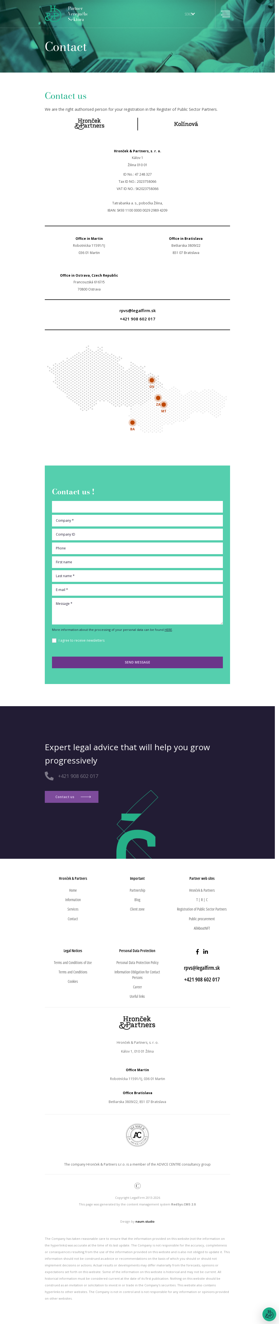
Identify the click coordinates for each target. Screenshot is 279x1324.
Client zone (137, 909)
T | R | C (202, 899)
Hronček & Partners (202, 890)
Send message (137, 662)
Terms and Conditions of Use (73, 962)
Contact (73, 918)
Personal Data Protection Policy (137, 962)
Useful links (137, 996)
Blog (137, 899)
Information (73, 899)
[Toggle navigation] (222, 14)
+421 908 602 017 (137, 319)
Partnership (137, 890)
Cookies (73, 981)
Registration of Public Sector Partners (202, 909)
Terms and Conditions (73, 972)
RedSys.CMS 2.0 (183, 1204)
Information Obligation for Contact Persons (137, 974)
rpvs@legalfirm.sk (137, 310)
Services (73, 909)
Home (73, 890)
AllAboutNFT (202, 928)
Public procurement (202, 918)
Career (137, 986)
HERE (168, 630)
